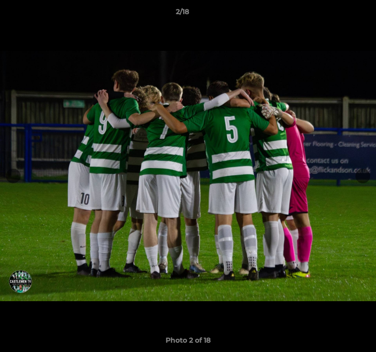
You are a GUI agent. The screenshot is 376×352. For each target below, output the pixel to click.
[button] (341, 14)
